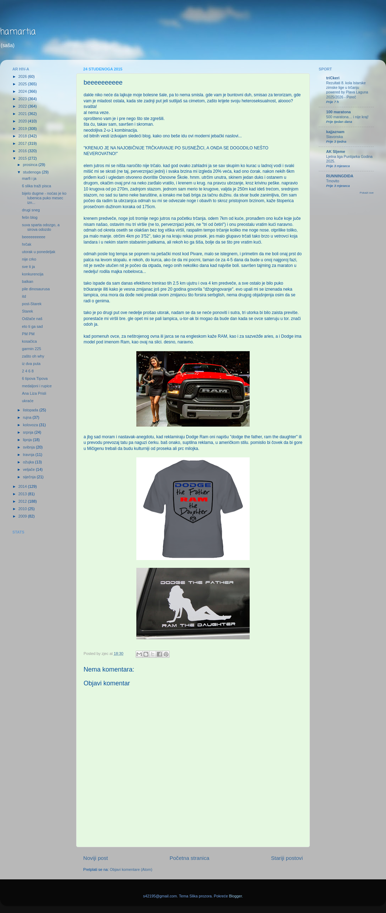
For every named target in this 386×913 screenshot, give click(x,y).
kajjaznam (335, 132)
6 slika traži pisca (36, 186)
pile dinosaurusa (36, 289)
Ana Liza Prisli (34, 393)
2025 (23, 84)
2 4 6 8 (28, 371)
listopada (31, 410)
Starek (27, 311)
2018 (23, 136)
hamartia (18, 32)
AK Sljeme (335, 151)
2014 (23, 486)
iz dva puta (31, 363)
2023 (23, 99)
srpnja (28, 432)
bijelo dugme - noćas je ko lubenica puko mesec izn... (44, 198)
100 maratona (338, 112)
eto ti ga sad (32, 326)
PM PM (28, 334)
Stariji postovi (287, 858)
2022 (23, 106)
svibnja (29, 447)
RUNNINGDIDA (339, 176)
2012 (23, 501)
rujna (28, 417)
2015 (23, 158)
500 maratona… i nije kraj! (347, 117)
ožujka (29, 462)
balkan (27, 281)
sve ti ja (28, 266)
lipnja (28, 440)
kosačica (29, 341)
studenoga (32, 172)
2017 (23, 143)
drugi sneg (31, 210)
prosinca (31, 164)
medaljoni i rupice (37, 386)
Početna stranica (190, 858)
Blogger (235, 896)
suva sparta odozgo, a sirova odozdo (40, 227)
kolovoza (31, 425)
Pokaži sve (367, 192)
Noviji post (95, 858)
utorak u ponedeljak (38, 252)
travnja (29, 454)
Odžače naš (32, 318)
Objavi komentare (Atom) (131, 869)
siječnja (30, 477)
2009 (23, 516)
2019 (23, 128)
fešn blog (30, 217)
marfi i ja (29, 178)
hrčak (26, 244)
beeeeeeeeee (33, 237)
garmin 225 (31, 349)
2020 (23, 121)
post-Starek (31, 304)
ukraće (27, 401)
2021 (23, 114)
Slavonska (334, 137)
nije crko (29, 259)
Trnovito (332, 181)
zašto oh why (33, 356)
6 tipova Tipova (35, 378)
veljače (29, 469)
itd (24, 296)
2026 (23, 76)
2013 (23, 494)
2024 (23, 91)
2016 (23, 151)
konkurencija (33, 274)
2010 (23, 509)
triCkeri (333, 78)
